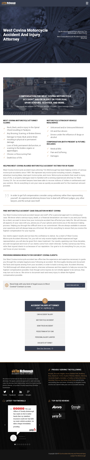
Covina (61, 376)
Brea (49, 376)
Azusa (68, 373)
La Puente (70, 378)
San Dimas (64, 380)
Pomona (57, 380)
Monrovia (82, 378)
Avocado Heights (59, 373)
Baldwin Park (74, 373)
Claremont (55, 376)
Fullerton (77, 376)
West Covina (72, 380)
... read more (25, 427)
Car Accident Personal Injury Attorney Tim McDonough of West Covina (72, 32)
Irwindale (63, 378)
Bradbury (82, 373)
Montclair (51, 380)
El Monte (71, 376)
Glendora (84, 376)
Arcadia (50, 373)
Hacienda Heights (54, 378)
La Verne (76, 378)
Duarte (66, 376)
